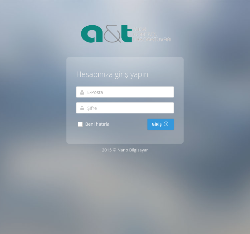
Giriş (160, 124)
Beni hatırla (93, 124)
